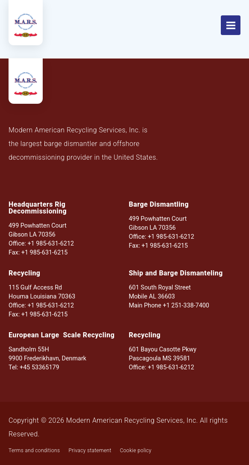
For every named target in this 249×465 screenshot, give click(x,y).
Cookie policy (136, 450)
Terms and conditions (34, 450)
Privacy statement (89, 450)
